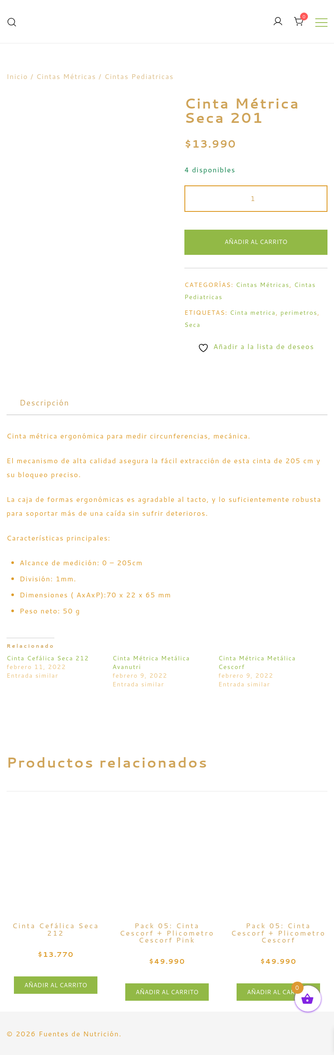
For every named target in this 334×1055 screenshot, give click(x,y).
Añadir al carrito (255, 241)
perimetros (299, 312)
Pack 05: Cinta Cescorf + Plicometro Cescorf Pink (167, 932)
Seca (192, 324)
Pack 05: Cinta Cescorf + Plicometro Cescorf (278, 932)
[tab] (44, 402)
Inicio (17, 76)
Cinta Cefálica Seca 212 (48, 658)
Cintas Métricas (66, 76)
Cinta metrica (253, 312)
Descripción (44, 402)
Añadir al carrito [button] (55, 985)
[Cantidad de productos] (256, 198)
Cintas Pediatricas (139, 76)
